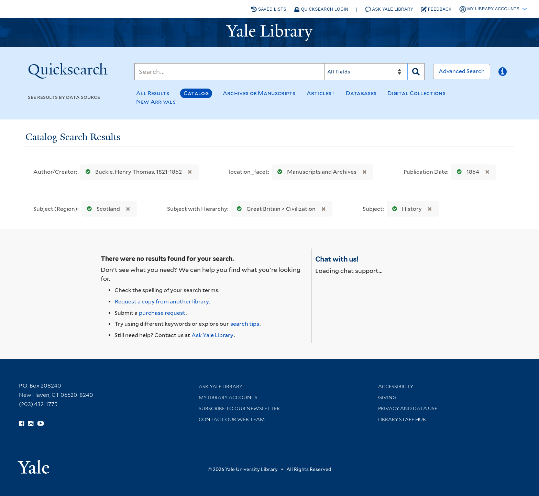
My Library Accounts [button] (490, 9)
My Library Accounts (228, 397)
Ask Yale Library (389, 9)
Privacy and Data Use (407, 408)
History (405, 209)
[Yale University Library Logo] (269, 32)
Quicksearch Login (321, 9)
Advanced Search (462, 71)
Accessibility (395, 386)
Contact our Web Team (232, 419)
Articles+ (321, 93)
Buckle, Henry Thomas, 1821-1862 (132, 172)
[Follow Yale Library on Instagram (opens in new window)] (30, 423)
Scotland (102, 209)
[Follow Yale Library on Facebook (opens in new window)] (21, 423)
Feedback (436, 9)
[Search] (229, 71)
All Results (152, 93)
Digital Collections (416, 93)
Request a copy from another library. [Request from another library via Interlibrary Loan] (162, 301)
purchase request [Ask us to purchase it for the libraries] (162, 313)
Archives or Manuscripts (259, 93)
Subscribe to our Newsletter (239, 408)
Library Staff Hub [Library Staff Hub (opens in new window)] (402, 419)
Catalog (196, 93)
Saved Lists (268, 9)
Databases (361, 93)
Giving (387, 397)
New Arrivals (156, 102)
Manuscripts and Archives (315, 172)
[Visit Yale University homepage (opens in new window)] (33, 464)
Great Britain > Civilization (275, 209)
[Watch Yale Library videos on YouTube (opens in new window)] (40, 423)
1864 (466, 172)
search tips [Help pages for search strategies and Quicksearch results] (244, 324)
